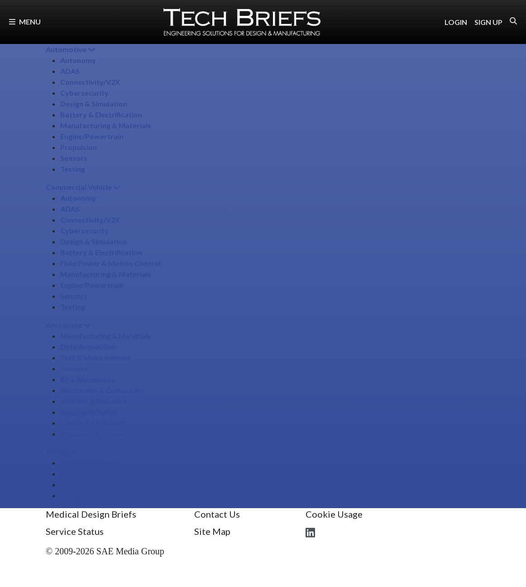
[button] (513, 21)
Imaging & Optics (89, 412)
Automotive (70, 49)
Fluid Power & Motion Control (110, 263)
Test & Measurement (95, 357)
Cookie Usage (334, 514)
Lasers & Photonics (92, 422)
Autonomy (78, 60)
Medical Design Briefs (91, 514)
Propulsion (78, 147)
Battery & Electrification (101, 114)
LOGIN (456, 22)
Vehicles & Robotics (93, 401)
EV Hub (62, 451)
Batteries (76, 473)
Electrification (83, 484)
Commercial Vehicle (83, 187)
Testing (72, 169)
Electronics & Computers (102, 390)
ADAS (70, 71)
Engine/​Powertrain (92, 136)
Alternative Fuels (89, 462)
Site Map (212, 531)
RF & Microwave (87, 379)
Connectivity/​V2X (90, 82)
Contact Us (217, 514)
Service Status (75, 531)
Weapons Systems (91, 433)
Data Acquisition (88, 346)
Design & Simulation (93, 103)
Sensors (73, 158)
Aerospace (68, 324)
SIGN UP (488, 22)
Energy (72, 495)
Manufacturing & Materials (105, 125)
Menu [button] (25, 21)
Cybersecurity (84, 92)
